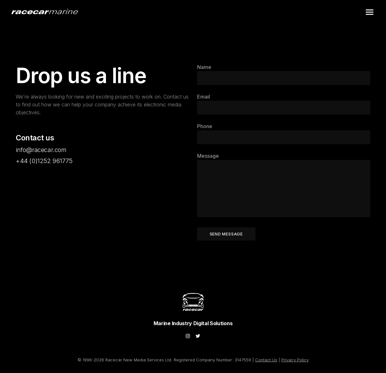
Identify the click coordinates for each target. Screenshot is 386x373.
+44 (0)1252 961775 (44, 161)
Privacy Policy (295, 359)
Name (204, 67)
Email (203, 96)
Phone (204, 126)
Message (208, 156)
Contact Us (266, 359)
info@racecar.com (41, 150)
